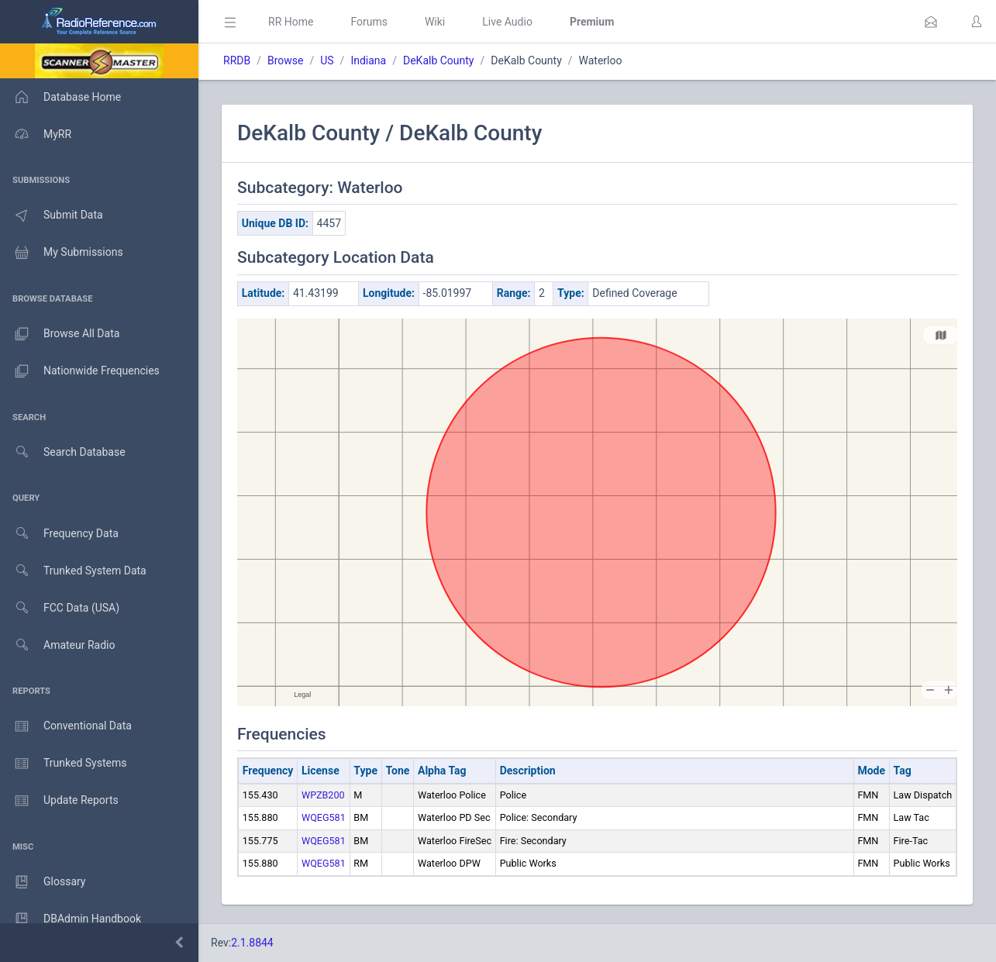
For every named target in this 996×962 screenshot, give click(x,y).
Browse (285, 60)
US (326, 60)
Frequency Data (59, 533)
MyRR (35, 134)
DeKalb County (438, 60)
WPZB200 (323, 795)
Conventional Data (66, 726)
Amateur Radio (57, 645)
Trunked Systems (63, 764)
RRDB (236, 60)
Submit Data (51, 215)
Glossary (42, 882)
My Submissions (61, 253)
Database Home (60, 97)
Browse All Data (59, 334)
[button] (930, 22)
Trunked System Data (73, 571)
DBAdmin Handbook (70, 919)
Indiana (368, 60)
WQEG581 (324, 817)
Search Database (63, 452)
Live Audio (507, 22)
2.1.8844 (252, 942)
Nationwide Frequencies (80, 371)
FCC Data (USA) (59, 608)
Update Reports (59, 801)
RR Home (290, 22)
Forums (369, 22)
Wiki (435, 22)
